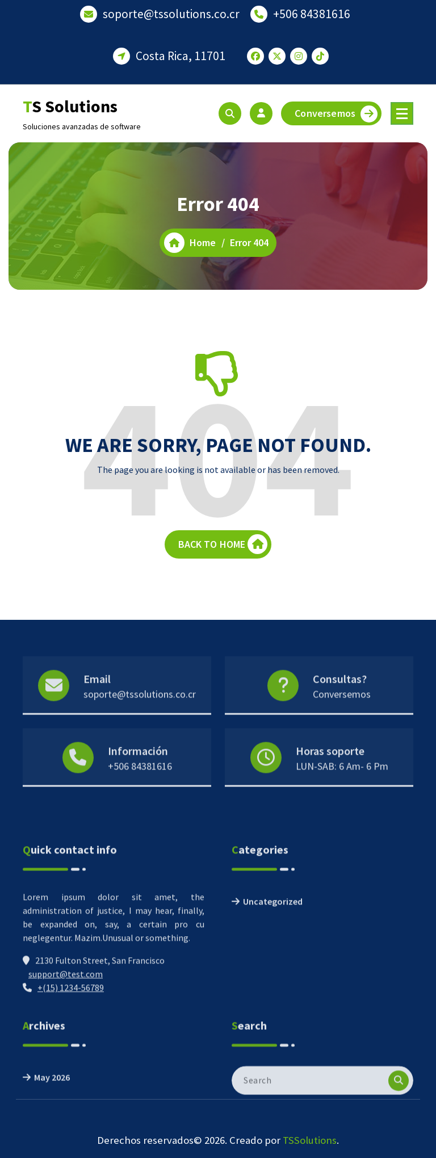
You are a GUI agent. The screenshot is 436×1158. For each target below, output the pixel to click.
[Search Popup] (230, 113)
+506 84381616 (311, 12)
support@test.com (65, 1030)
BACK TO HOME (223, 546)
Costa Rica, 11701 (180, 54)
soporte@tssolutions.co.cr (171, 12)
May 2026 (52, 1103)
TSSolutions (310, 1140)
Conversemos (336, 113)
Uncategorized (273, 957)
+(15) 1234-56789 (70, 1043)
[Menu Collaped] (402, 113)
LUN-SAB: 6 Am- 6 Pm (342, 786)
